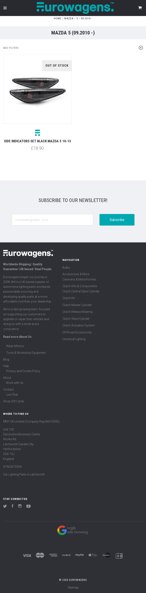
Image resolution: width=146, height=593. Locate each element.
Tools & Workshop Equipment (26, 352)
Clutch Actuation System (78, 325)
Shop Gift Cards (13, 401)
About (7, 377)
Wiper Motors (15, 346)
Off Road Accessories (77, 332)
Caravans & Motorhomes (79, 279)
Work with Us (14, 382)
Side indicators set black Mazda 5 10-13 (37, 141)
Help (6, 366)
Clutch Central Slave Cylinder (80, 291)
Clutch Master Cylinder (77, 305)
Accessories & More (75, 274)
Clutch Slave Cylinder (76, 318)
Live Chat (12, 394)
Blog (6, 359)
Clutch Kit (68, 298)
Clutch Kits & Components (79, 286)
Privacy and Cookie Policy (23, 371)
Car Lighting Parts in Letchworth (24, 474)
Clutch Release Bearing (77, 311)
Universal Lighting (73, 339)
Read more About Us (17, 336)
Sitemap (73, 587)
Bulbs (66, 267)
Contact (8, 389)
